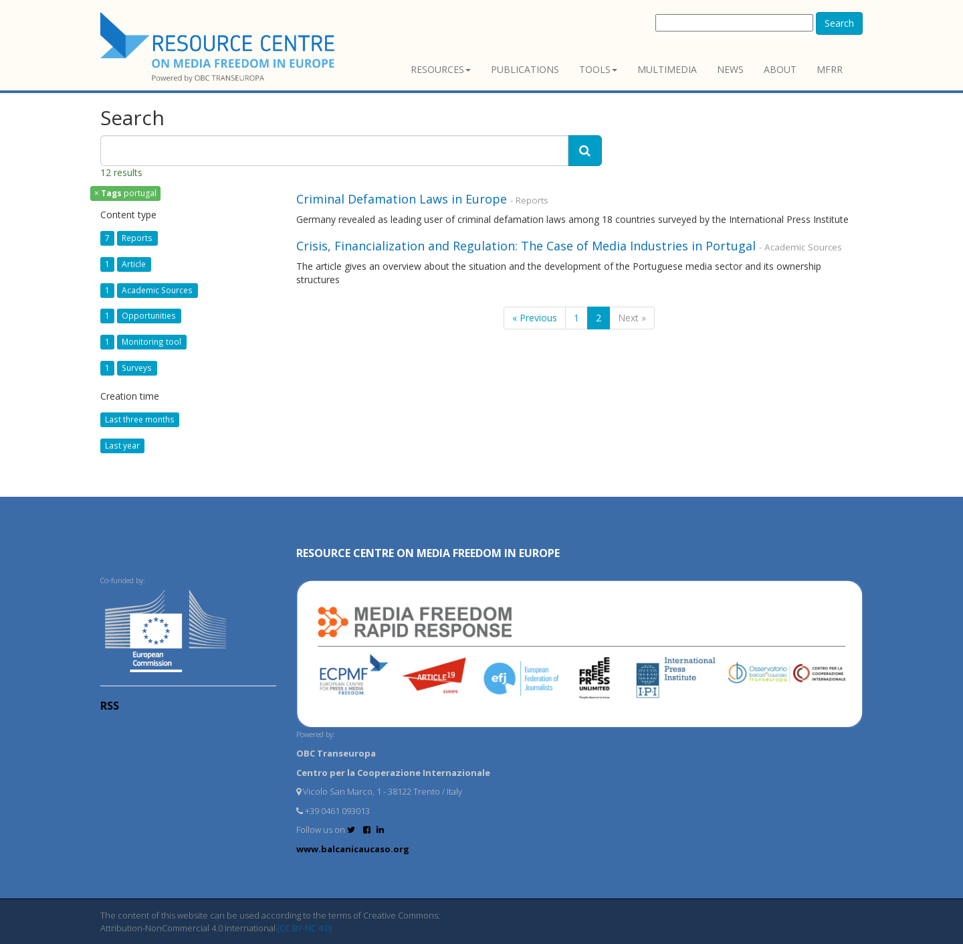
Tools (598, 69)
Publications (525, 69)
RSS (109, 705)
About (780, 69)
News (730, 69)
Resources (441, 69)
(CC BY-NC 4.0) (305, 928)
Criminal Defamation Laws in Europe (403, 199)
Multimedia (667, 69)
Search (839, 23)
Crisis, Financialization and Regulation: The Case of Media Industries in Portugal (526, 246)
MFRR (830, 69)
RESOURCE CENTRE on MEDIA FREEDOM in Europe (428, 553)
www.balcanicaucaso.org (352, 849)
